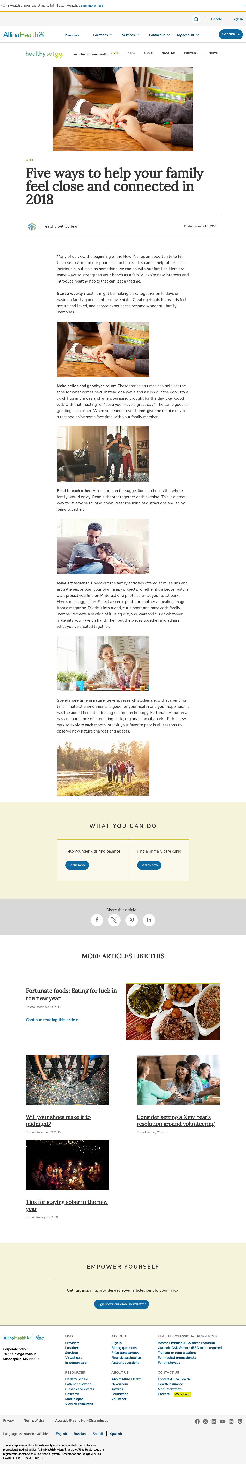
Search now (149, 865)
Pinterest (240, 1421)
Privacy (8, 1420)
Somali (98, 1434)
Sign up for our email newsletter (121, 1304)
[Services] (130, 35)
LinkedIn (214, 1421)
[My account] (187, 35)
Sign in (238, 19)
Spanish (116, 1434)
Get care (228, 34)
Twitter (205, 1421)
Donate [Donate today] (216, 19)
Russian (80, 1434)
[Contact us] (159, 35)
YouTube (223, 1421)
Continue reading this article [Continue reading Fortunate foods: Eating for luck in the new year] (52, 1020)
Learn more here (91, 5)
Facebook (197, 1421)
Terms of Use (34, 1420)
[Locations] (102, 35)
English (61, 1434)
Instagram (231, 1421)
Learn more (77, 865)
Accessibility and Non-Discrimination (82, 1420)
